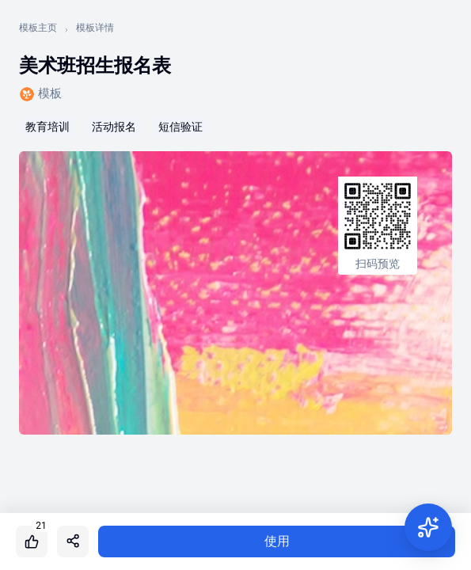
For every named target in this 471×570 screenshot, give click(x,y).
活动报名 (114, 126)
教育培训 (47, 126)
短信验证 (180, 126)
